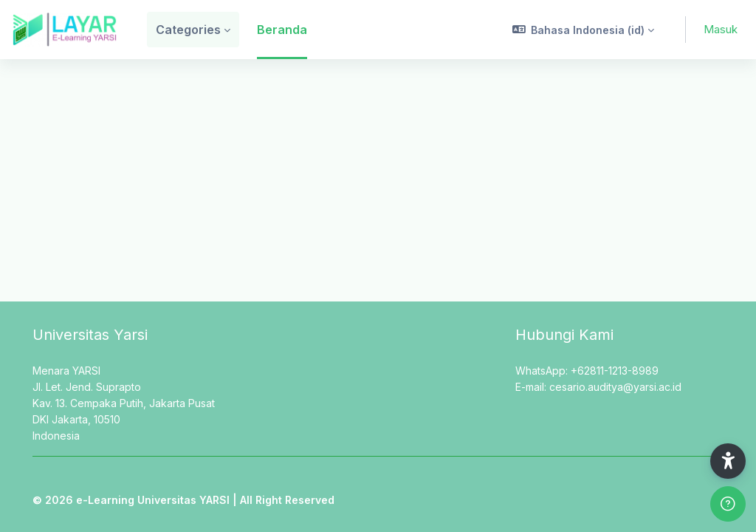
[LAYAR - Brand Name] (64, 29)
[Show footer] (728, 504)
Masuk (721, 29)
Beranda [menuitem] (282, 29)
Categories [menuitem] (188, 29)
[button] (583, 29)
